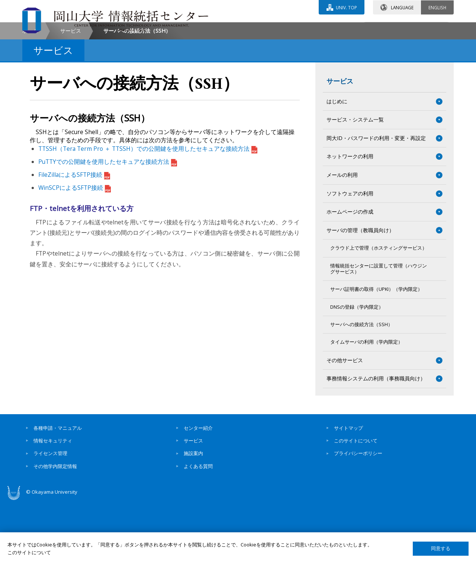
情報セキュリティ (52, 503)
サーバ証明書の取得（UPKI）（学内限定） (376, 352)
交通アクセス (323, 28)
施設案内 (193, 516)
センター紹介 (198, 490)
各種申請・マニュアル (57, 490)
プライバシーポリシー (358, 516)
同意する (440, 548)
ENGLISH (437, 7)
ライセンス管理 (50, 516)
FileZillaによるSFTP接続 (74, 238)
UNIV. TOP (346, 7)
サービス (70, 93)
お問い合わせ (258, 28)
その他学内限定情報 (55, 529)
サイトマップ (348, 490)
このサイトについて (355, 503)
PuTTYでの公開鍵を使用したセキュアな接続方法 (107, 225)
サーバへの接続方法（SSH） (361, 387)
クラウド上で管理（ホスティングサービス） (378, 311)
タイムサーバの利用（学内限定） (366, 405)
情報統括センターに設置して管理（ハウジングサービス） (378, 331)
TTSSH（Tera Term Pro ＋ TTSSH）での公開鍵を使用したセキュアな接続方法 (147, 212)
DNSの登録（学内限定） (356, 370)
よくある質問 (198, 529)
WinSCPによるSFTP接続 (74, 251)
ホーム (30, 93)
